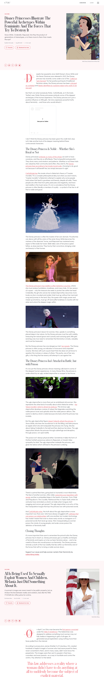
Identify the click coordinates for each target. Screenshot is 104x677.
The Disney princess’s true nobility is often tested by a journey (48, 286)
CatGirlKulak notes (35, 511)
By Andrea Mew (8, 598)
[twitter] (9, 65)
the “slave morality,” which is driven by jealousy (51, 405)
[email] (16, 65)
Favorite (9, 47)
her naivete (65, 346)
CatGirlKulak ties (32, 173)
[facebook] (5, 65)
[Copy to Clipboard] (19, 65)
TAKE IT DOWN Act (50, 631)
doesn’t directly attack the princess (61, 421)
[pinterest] (12, 65)
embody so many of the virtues (50, 156)
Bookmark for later (23, 47)
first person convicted (70, 629)
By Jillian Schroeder (9, 42)
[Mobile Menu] (98, 2)
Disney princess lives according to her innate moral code (50, 164)
